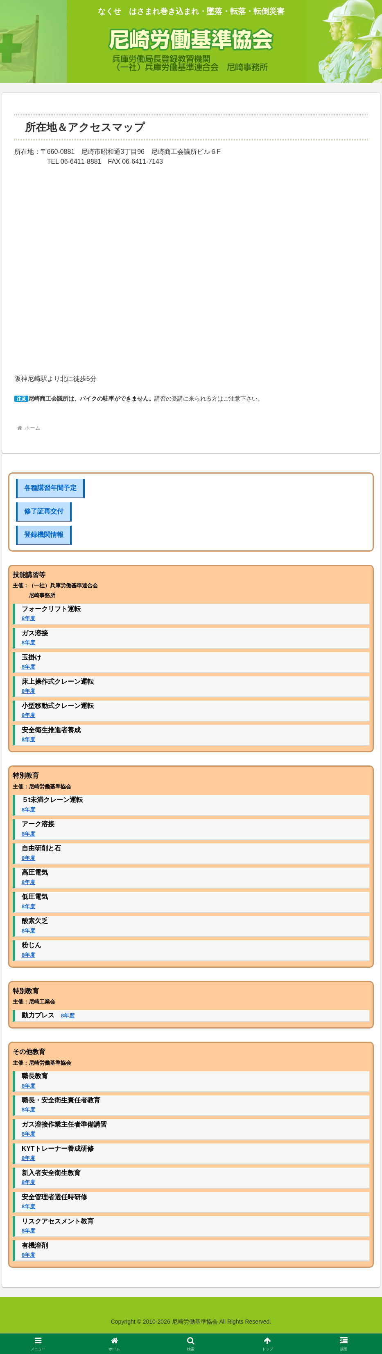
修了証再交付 (43, 511)
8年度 (28, 618)
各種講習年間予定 (50, 487)
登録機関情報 (43, 534)
